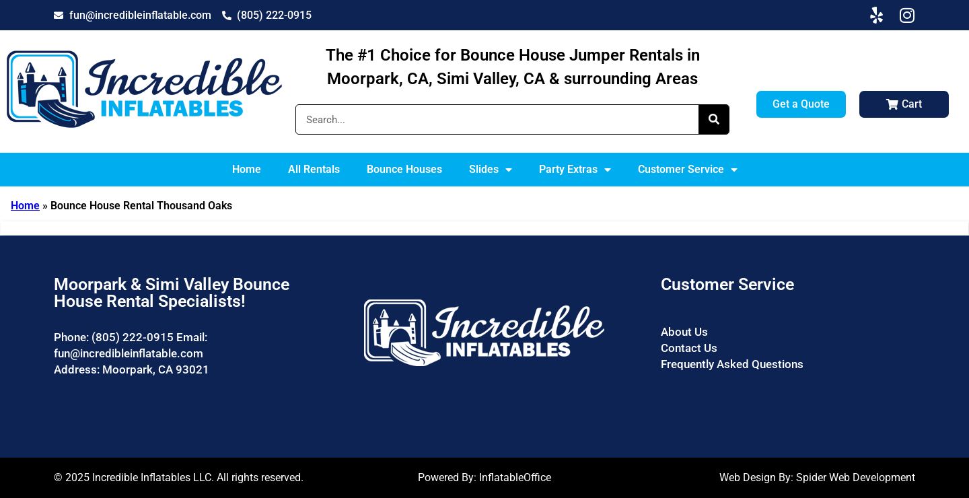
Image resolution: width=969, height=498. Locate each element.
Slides (490, 169)
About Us (684, 332)
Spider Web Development (855, 477)
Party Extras (575, 169)
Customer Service (688, 169)
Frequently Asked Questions (732, 364)
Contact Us (689, 348)
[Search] (713, 119)
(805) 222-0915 (133, 337)
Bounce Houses (404, 169)
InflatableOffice (515, 477)
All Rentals (314, 169)
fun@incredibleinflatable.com (128, 353)
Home (246, 169)
